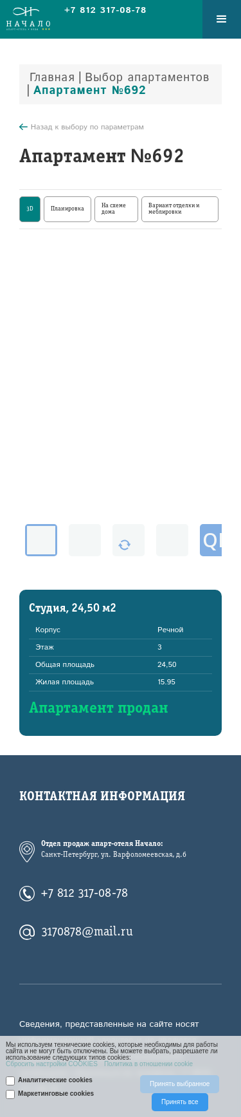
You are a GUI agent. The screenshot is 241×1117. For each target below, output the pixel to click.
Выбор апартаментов (147, 78)
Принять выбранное (180, 1083)
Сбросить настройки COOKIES (52, 1064)
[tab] (29, 209)
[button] (221, 19)
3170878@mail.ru (87, 932)
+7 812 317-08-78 (84, 893)
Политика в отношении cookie (148, 1064)
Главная (52, 78)
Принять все (180, 1101)
